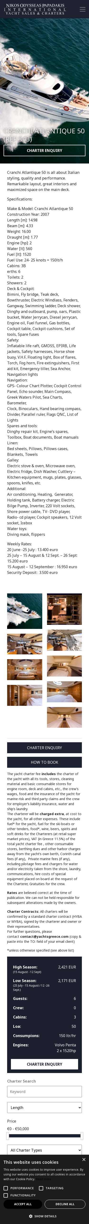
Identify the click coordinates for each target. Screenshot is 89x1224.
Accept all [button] (23, 1204)
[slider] (7, 1136)
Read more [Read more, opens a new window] (43, 1179)
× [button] (83, 1160)
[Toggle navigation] (82, 9)
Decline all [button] (65, 1204)
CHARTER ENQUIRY (44, 150)
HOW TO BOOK (44, 762)
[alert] (44, 1189)
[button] (44, 1216)
